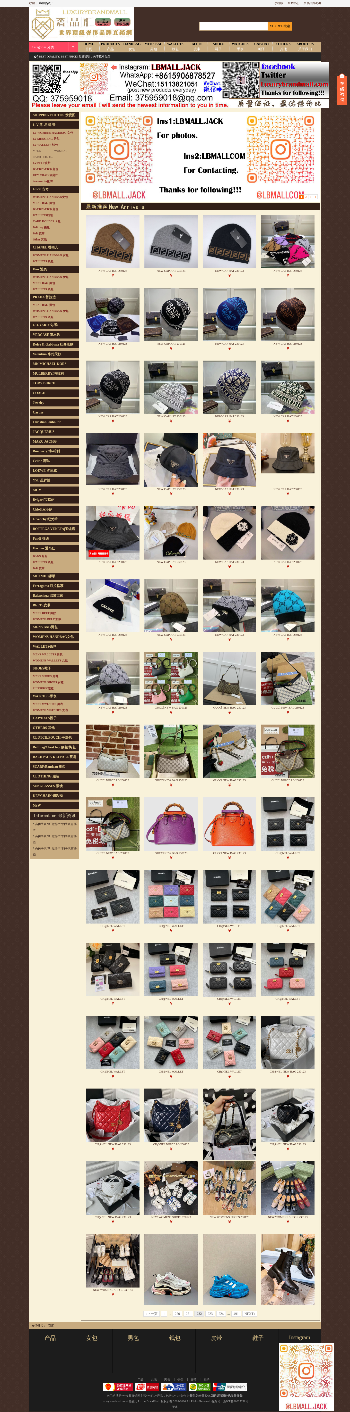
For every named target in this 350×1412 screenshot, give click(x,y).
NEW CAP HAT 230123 (112, 270)
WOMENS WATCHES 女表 (50, 710)
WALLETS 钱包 (43, 261)
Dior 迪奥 (40, 269)
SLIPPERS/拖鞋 (43, 688)
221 (188, 1314)
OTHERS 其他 (44, 728)
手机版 (278, 3)
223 (210, 1314)
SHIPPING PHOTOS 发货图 (54, 115)
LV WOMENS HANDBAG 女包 (53, 132)
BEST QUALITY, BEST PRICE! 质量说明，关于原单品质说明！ (75, 61)
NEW (37, 805)
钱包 (174, 1338)
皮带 (216, 1338)
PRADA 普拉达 (44, 297)
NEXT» (250, 1314)
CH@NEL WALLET (287, 853)
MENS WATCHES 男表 (48, 704)
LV (174, 1395)
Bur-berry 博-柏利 (46, 451)
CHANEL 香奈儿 (45, 247)
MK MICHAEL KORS (49, 364)
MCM (37, 490)
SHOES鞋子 (42, 668)
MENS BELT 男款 (44, 613)
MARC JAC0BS (45, 441)
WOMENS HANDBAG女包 (50, 197)
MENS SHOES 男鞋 (45, 676)
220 (177, 1314)
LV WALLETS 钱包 (45, 145)
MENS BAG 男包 (44, 203)
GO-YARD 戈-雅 (45, 325)
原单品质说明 (312, 3)
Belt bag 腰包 (41, 227)
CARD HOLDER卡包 (47, 221)
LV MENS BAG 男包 (46, 138)
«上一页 (152, 1314)
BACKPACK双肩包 (45, 169)
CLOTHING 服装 (46, 776)
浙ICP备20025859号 (235, 1401)
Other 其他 (40, 239)
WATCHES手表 (44, 696)
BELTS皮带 (41, 605)
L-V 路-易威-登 (44, 125)
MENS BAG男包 (45, 627)
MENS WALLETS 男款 (47, 654)
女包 (91, 1338)
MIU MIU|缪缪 (44, 576)
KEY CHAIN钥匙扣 (45, 175)
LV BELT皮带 (42, 163)
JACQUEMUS (43, 432)
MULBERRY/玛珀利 (48, 373)
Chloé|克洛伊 (42, 509)
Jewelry (38, 403)
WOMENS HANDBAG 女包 (51, 255)
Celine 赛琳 (41, 461)
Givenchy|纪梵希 (45, 519)
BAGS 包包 (40, 556)
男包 (133, 1338)
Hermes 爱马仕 (44, 548)
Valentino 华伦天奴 (47, 354)
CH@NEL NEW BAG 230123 (288, 1071)
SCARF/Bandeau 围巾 (49, 766)
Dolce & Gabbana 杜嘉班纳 (53, 344)
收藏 (32, 3)
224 (221, 1314)
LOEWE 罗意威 (45, 470)
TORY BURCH (44, 383)
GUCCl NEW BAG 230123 (171, 707)
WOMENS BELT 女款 (47, 619)
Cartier (38, 412)
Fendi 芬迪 (41, 538)
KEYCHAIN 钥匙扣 (48, 796)
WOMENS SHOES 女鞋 (48, 682)
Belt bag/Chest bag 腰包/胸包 (54, 747)
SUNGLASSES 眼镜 (48, 786)
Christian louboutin (47, 422)
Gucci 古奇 (41, 189)
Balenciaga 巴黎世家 (48, 595)
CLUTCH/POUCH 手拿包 (52, 737)
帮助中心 (293, 3)
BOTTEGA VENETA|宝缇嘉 (54, 529)
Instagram (299, 1337)
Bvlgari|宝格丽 (43, 500)
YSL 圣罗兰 (41, 480)
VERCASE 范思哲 (46, 335)
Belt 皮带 (38, 233)
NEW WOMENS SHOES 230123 (171, 1217)
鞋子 (257, 1338)
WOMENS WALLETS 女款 (50, 660)
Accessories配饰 (43, 181)
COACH (39, 393)
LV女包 (181, 1395)
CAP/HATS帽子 (45, 718)
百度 (51, 1325)
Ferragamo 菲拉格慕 (48, 586)
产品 (50, 1338)
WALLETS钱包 (43, 215)
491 (236, 1314)
